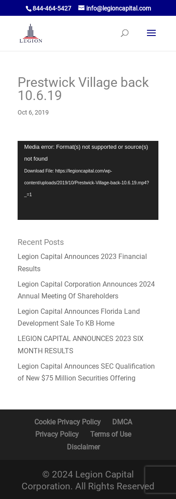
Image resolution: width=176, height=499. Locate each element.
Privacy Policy (57, 434)
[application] (88, 180)
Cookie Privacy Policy (67, 422)
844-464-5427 (52, 8)
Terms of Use (110, 434)
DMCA (122, 422)
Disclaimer (83, 447)
